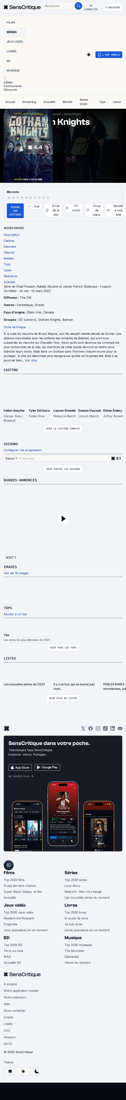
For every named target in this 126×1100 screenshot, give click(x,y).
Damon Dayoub (89, 410)
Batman (67, 320)
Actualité (10, 897)
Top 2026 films (14, 880)
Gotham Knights (72, 114)
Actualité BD (12, 962)
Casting (11, 369)
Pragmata (10, 924)
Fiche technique (15, 327)
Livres (71, 905)
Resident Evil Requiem (19, 918)
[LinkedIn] (113, 729)
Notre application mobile (21, 991)
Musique (73, 937)
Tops (8, 607)
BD (7, 937)
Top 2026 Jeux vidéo (18, 912)
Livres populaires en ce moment (87, 930)
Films (9, 872)
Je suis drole (73, 924)
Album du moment (78, 962)
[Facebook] (90, 729)
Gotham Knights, (50, 320)
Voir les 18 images (16, 573)
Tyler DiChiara (39, 410)
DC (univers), (28, 320)
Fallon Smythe (14, 410)
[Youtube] (120, 729)
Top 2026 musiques (78, 945)
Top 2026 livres (75, 912)
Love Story (72, 886)
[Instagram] (98, 729)
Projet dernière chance (20, 886)
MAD (7, 957)
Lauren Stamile (64, 410)
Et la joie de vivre (76, 918)
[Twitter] (83, 729)
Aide (7, 1004)
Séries (71, 872)
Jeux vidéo (15, 905)
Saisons (11, 443)
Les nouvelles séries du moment (87, 897)
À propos (10, 984)
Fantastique (54, 114)
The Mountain (74, 951)
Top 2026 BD (13, 945)
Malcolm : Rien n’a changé (83, 892)
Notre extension (15, 997)
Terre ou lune (13, 951)
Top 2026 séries (76, 880)
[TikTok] (105, 729)
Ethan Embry (112, 410)
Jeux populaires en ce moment (25, 930)
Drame (39, 305)
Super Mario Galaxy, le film (23, 892)
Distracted (72, 957)
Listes (10, 658)
